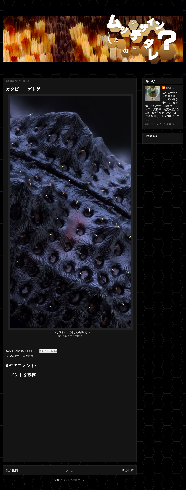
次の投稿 (12, 470)
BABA (170, 87)
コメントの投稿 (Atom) (72, 480)
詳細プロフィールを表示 (159, 124)
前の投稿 (128, 470)
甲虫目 (18, 356)
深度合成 (28, 356)
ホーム (69, 470)
